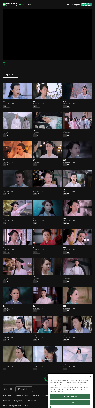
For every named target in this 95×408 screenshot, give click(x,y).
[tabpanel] (47, 231)
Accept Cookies (70, 405)
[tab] (10, 74)
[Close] (90, 385)
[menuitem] (22, 5)
